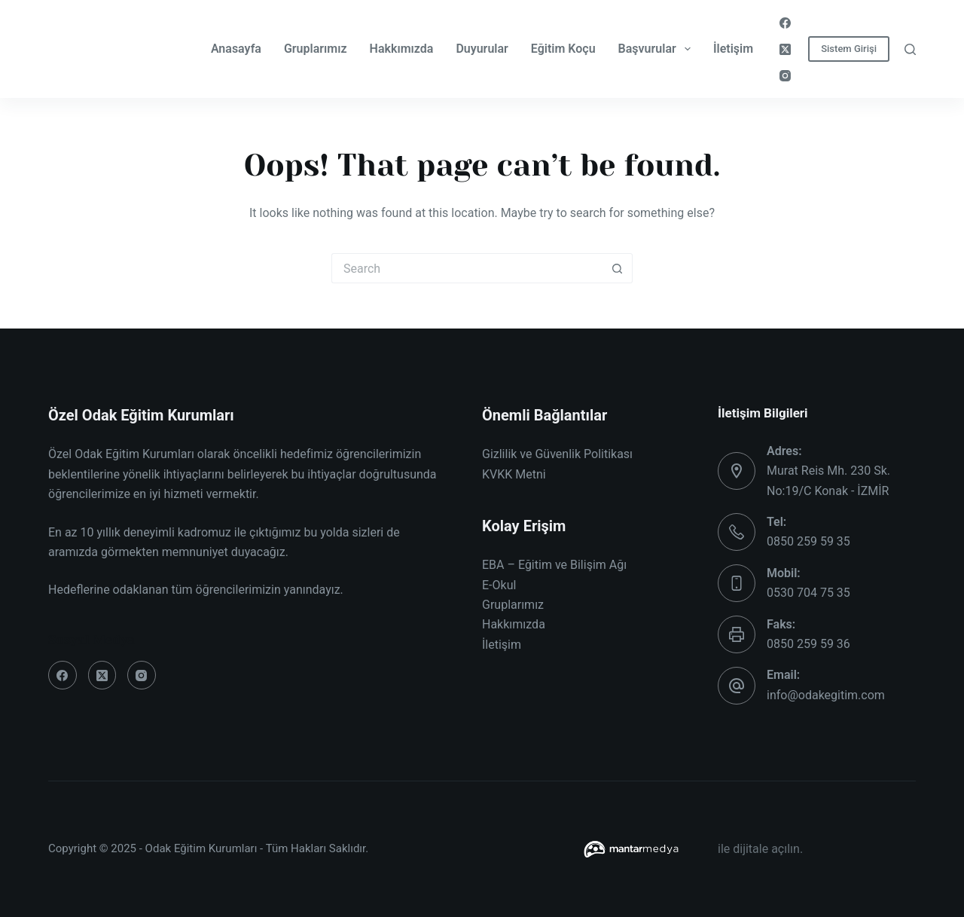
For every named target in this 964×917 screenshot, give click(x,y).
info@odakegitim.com (826, 695)
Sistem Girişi (849, 48)
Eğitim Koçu (563, 48)
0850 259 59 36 (808, 644)
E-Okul (499, 585)
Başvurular (657, 49)
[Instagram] (785, 75)
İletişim (733, 48)
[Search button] (617, 268)
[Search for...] (466, 268)
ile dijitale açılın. (760, 849)
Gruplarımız (315, 48)
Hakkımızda (402, 48)
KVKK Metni (514, 474)
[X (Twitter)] (785, 49)
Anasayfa (236, 48)
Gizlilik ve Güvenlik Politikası (557, 454)
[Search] (910, 49)
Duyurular (482, 48)
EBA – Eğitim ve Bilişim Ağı (554, 565)
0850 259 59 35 (808, 541)
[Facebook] (785, 23)
